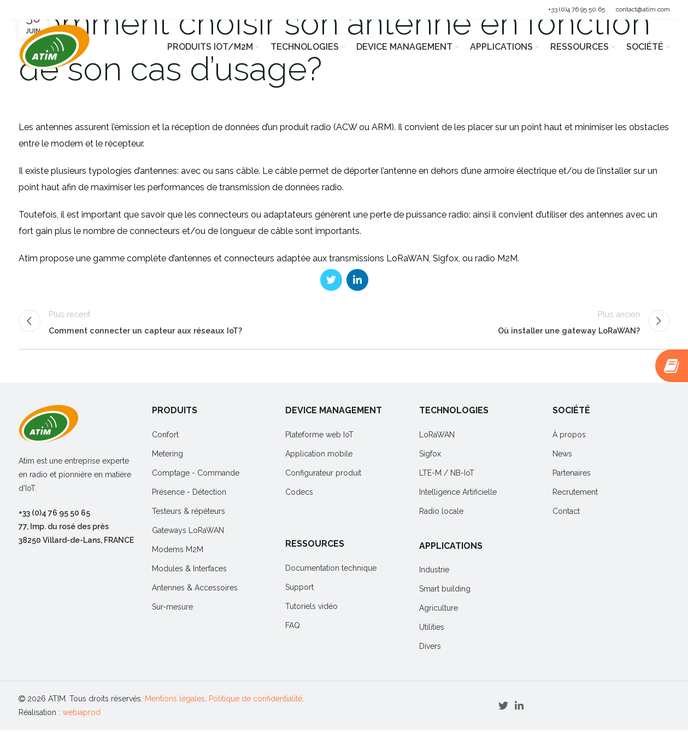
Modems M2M (177, 551)
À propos (569, 436)
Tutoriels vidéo (311, 608)
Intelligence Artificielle (458, 493)
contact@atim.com (643, 9)
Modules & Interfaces (189, 570)
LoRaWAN (437, 436)
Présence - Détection (189, 493)
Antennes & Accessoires (195, 589)
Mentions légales (175, 700)
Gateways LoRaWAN (188, 532)
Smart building (445, 590)
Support (299, 588)
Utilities (431, 628)
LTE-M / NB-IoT (446, 474)
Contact (566, 512)
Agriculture (438, 609)
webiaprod (81, 714)
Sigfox (430, 455)
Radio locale (441, 512)
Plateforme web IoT (319, 436)
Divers (430, 647)
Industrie (434, 571)
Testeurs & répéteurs (188, 512)
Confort (165, 436)
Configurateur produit (323, 474)
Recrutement (575, 493)
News (562, 455)
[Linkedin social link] (357, 280)
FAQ (292, 627)
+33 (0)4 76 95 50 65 (576, 9)
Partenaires (571, 474)
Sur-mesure (172, 608)
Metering (167, 455)
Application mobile (318, 455)
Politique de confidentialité (255, 700)
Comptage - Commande (195, 474)
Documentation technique (331, 569)
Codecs (299, 493)
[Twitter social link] (331, 280)
